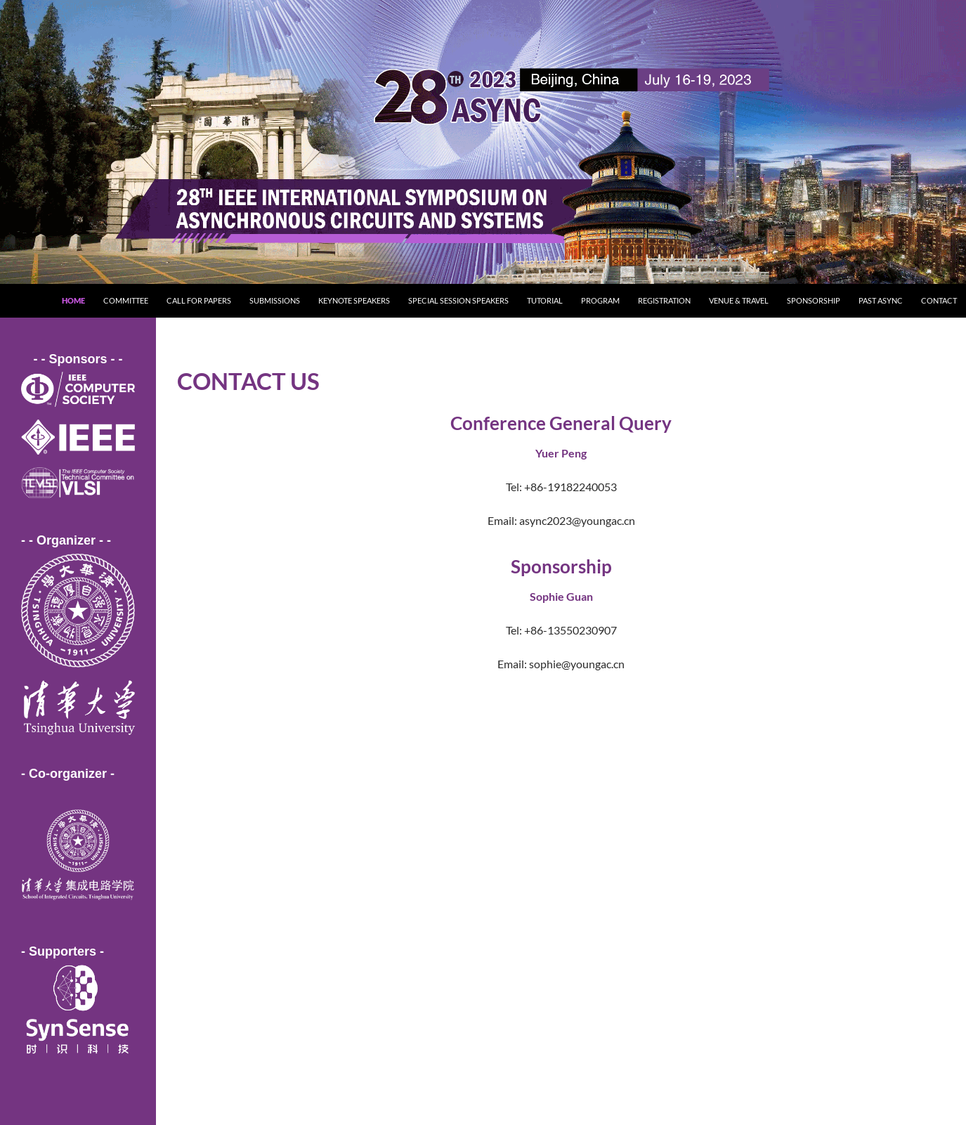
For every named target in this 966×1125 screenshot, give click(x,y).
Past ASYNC (881, 300)
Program (600, 300)
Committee (125, 300)
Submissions (274, 300)
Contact (939, 300)
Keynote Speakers (354, 300)
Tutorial (545, 300)
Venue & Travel (739, 300)
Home (73, 300)
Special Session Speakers (458, 300)
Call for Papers (199, 300)
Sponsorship (813, 300)
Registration (664, 300)
